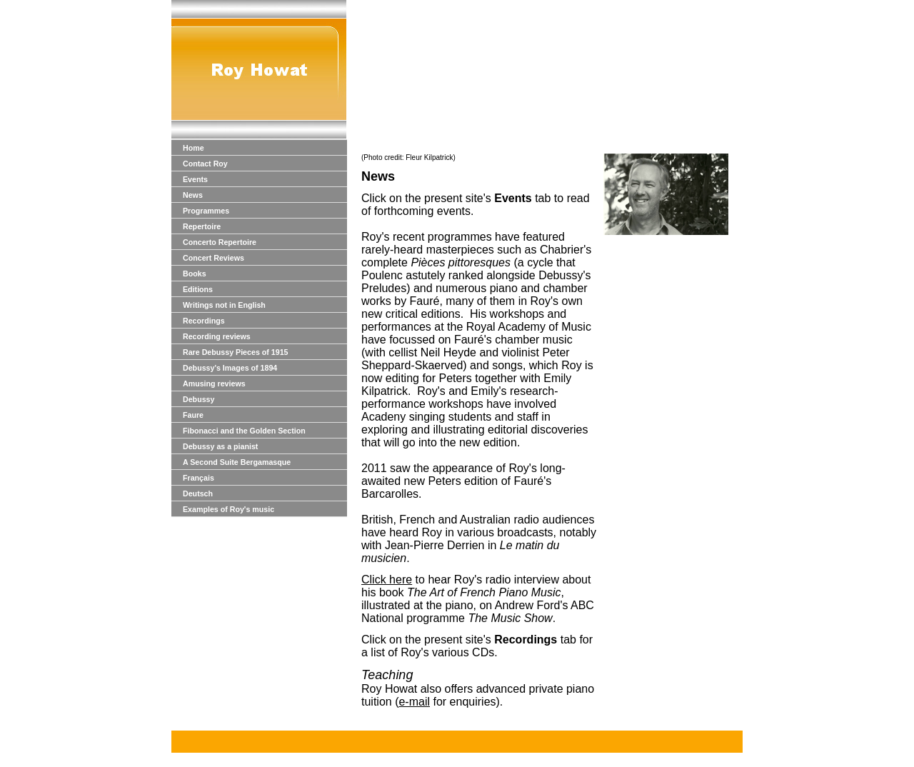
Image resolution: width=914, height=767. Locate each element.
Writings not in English (224, 305)
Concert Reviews (213, 258)
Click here (386, 579)
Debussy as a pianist (220, 446)
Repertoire (202, 226)
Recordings (204, 320)
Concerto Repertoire (219, 242)
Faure (193, 415)
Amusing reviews (214, 383)
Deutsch (198, 493)
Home (193, 148)
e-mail (414, 702)
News (193, 195)
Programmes (206, 210)
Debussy (198, 399)
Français (198, 477)
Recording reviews (217, 336)
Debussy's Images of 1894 (230, 368)
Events (195, 179)
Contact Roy (205, 163)
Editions (198, 289)
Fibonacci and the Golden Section (244, 430)
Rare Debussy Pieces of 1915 (235, 352)
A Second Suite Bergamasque (237, 462)
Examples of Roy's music (228, 509)
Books (194, 273)
